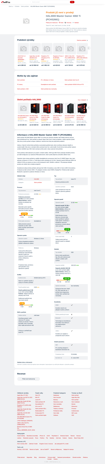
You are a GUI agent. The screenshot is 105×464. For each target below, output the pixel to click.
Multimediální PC (39, 410)
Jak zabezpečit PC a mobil (61, 443)
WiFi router (74, 413)
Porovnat (68, 22)
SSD (73, 415)
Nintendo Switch (64, 435)
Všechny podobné (82, 40)
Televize (72, 435)
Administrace (42, 457)
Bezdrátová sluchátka (32, 435)
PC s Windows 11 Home (47, 80)
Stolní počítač (75, 395)
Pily (47, 438)
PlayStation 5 (55, 435)
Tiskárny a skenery (58, 408)
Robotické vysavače (28, 438)
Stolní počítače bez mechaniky (49, 89)
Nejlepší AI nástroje (69, 449)
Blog (35, 457)
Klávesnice (74, 406)
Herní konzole (57, 397)
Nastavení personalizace (64, 457)
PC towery (20, 84)
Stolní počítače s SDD (23, 89)
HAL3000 (36, 179)
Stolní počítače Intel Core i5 (72, 80)
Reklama (85, 457)
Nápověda (29, 457)
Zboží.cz (11, 6)
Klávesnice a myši (58, 402)
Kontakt (49, 459)
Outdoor (65, 438)
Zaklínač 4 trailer (33, 443)
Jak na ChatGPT (44, 449)
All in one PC (38, 406)
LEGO (48, 435)
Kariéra (55, 459)
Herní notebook (75, 402)
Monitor (73, 404)
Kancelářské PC (39, 404)
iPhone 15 (42, 435)
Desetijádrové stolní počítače (48, 84)
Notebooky (56, 395)
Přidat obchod (21, 457)
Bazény (70, 438)
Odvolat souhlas (76, 457)
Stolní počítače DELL (40, 408)
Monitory (55, 399)
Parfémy (42, 438)
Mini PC (37, 397)
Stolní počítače (25, 6)
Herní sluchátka (57, 404)
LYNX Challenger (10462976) (24, 420)
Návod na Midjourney (56, 449)
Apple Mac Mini (75, 397)
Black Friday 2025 (78, 438)
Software (55, 415)
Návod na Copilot (34, 449)
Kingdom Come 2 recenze (46, 443)
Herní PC (37, 395)
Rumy (36, 438)
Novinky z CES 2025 (22, 449)
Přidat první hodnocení (52, 22)
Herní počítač (75, 399)
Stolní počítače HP (40, 402)
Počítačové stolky (58, 410)
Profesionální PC (39, 413)
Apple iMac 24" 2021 (22, 395)
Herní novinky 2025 (22, 443)
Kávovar (78, 435)
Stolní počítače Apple (40, 415)
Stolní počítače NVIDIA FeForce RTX (74, 84)
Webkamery (56, 406)
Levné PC (37, 399)
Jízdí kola (58, 438)
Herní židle (56, 413)
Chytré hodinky (21, 435)
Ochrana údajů (51, 457)
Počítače (17, 6)
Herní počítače (21, 80)
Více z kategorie (83, 100)
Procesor (74, 408)
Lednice (19, 438)
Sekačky (52, 438)
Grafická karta (75, 410)
